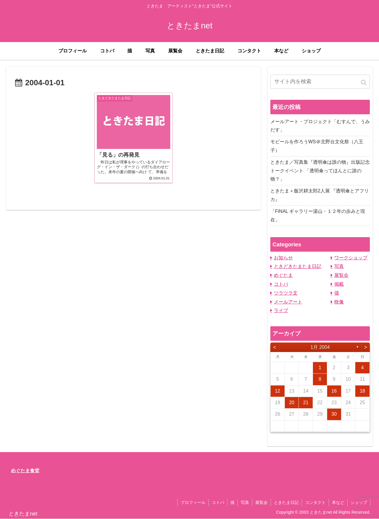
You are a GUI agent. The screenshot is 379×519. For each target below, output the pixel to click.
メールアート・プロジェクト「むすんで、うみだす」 (320, 126)
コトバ (281, 284)
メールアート (288, 301)
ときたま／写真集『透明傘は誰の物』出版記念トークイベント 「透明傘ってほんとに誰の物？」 (320, 171)
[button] (364, 82)
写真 (339, 266)
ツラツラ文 (286, 292)
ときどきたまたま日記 (297, 266)
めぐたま (283, 275)
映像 (339, 301)
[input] (320, 82)
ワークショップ (350, 257)
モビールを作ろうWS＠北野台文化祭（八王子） (316, 146)
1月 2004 (320, 347)
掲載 (339, 284)
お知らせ (283, 257)
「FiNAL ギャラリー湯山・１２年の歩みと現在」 (317, 215)
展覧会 (341, 275)
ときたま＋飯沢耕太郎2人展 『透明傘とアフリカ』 (319, 195)
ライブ (281, 310)
